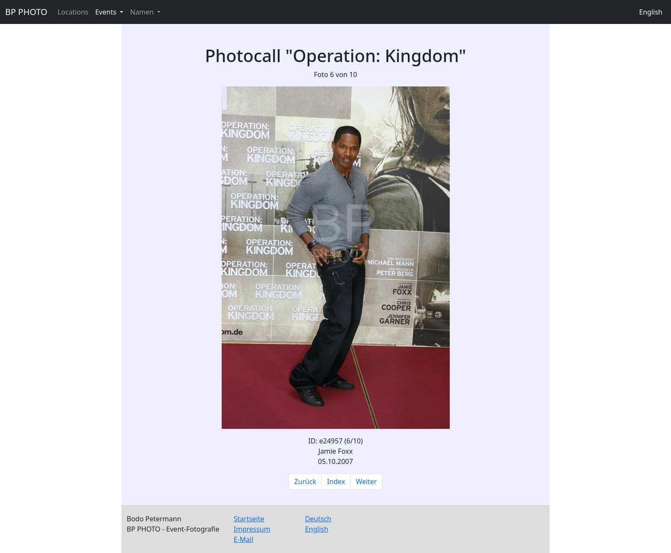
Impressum (252, 529)
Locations (73, 12)
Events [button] (106, 12)
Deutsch (318, 518)
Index (336, 481)
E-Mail (243, 539)
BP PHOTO (26, 12)
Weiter (366, 481)
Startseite (249, 518)
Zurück (305, 481)
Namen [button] (142, 12)
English (650, 12)
